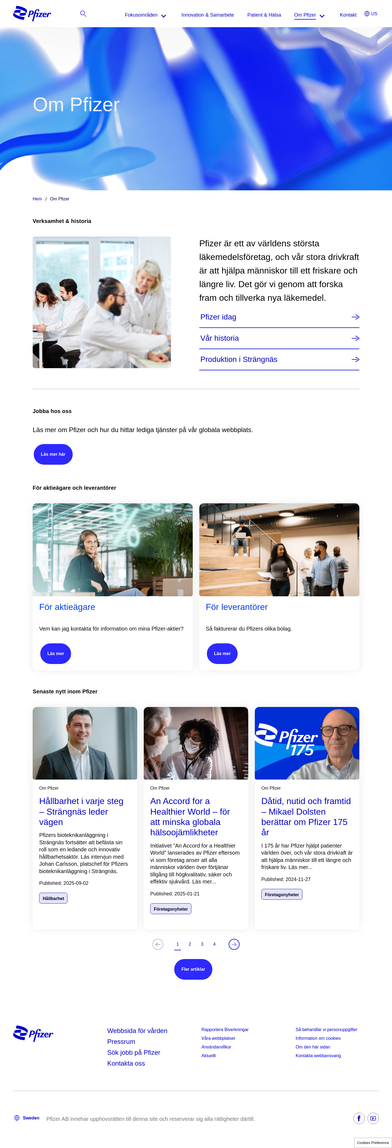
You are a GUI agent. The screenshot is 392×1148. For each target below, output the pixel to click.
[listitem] (355, 15)
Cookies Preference (373, 1143)
